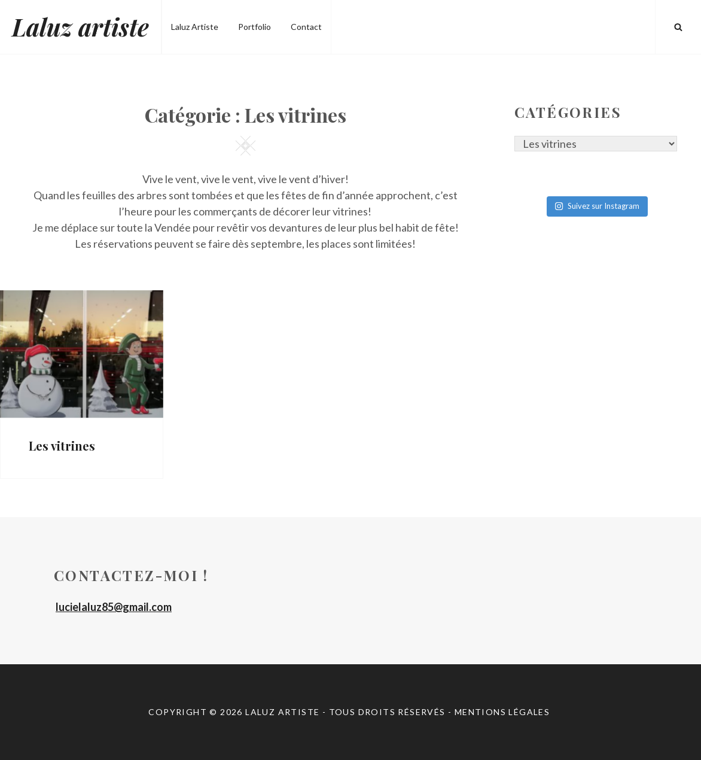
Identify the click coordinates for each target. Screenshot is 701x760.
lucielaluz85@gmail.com (114, 606)
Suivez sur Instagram (597, 206)
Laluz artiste (80, 26)
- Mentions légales (500, 712)
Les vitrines (62, 445)
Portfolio (254, 27)
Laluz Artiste (194, 27)
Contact (306, 27)
